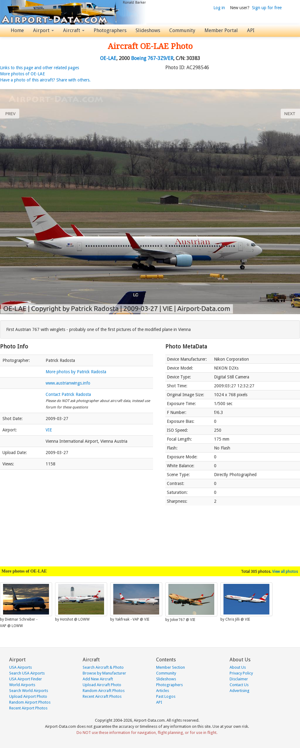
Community (182, 30)
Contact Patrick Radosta (68, 394)
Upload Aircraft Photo (102, 684)
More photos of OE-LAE (22, 73)
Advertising (239, 690)
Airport (43, 30)
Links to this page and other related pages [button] (39, 67)
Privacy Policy (241, 673)
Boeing (138, 58)
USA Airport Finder (25, 679)
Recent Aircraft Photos (102, 696)
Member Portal (221, 30)
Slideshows (148, 30)
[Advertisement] (76, 515)
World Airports (22, 684)
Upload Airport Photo (28, 696)
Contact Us (239, 684)
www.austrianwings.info (68, 383)
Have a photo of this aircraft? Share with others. (45, 79)
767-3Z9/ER (160, 58)
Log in (219, 7)
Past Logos (165, 696)
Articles (162, 690)
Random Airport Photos (30, 702)
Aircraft (73, 30)
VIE (49, 429)
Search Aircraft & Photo (103, 667)
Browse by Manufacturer (104, 673)
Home (17, 30)
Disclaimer (239, 679)
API (250, 30)
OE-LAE (108, 58)
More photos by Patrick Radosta (76, 371)
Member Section (170, 667)
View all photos (285, 571)
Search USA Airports (27, 673)
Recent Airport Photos (28, 708)
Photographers (110, 30)
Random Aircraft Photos (104, 690)
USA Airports (20, 667)
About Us (238, 667)
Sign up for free (267, 7)
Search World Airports (28, 690)
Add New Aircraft (98, 679)
